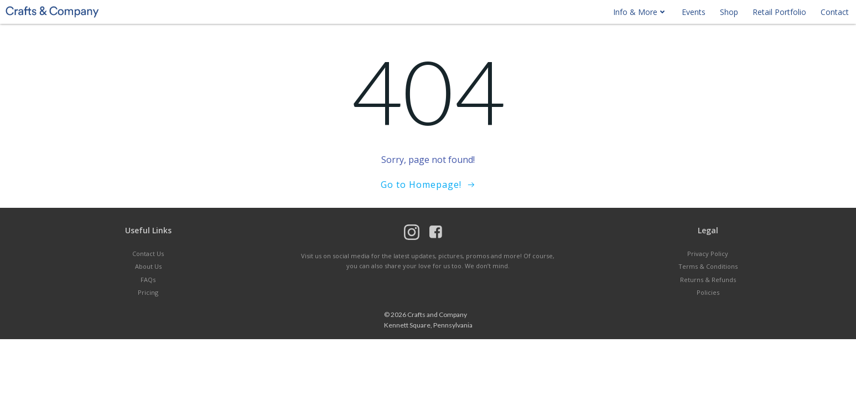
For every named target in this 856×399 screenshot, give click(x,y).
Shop (729, 12)
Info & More (640, 12)
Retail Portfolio (779, 12)
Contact (835, 12)
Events (693, 12)
